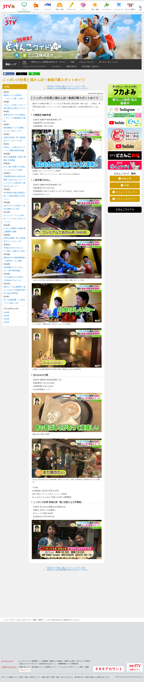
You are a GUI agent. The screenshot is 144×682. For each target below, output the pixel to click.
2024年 (6, 319)
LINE (35, 74)
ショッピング (118, 9)
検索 (140, 9)
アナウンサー (71, 9)
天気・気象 (95, 9)
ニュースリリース (24, 661)
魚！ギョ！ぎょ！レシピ (108, 62)
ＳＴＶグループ (32, 664)
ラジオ (36, 9)
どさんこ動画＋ (130, 9)
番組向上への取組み (56, 661)
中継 (72, 62)
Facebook (9, 74)
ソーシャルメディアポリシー (67, 667)
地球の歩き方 (72, 66)
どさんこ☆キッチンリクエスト (34, 66)
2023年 (6, 322)
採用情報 (34, 661)
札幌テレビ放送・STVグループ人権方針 (77, 661)
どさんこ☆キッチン (86, 62)
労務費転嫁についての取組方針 (68, 664)
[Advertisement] (67, 590)
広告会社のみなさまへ (46, 664)
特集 (24, 62)
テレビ (24, 9)
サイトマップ (24, 670)
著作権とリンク (50, 667)
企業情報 (45, 661)
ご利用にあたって (24, 667)
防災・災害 (60, 9)
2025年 (6, 316)
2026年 (6, 312)
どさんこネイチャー (126, 198)
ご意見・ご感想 (84, 667)
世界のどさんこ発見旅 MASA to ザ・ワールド (48, 62)
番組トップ (10, 64)
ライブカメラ (107, 9)
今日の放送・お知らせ (90, 66)
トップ (6, 620)
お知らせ (22, 664)
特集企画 (126, 178)
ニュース (48, 9)
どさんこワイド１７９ (23, 620)
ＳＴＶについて (7, 661)
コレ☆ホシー (56, 66)
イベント (83, 9)
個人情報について (37, 667)
